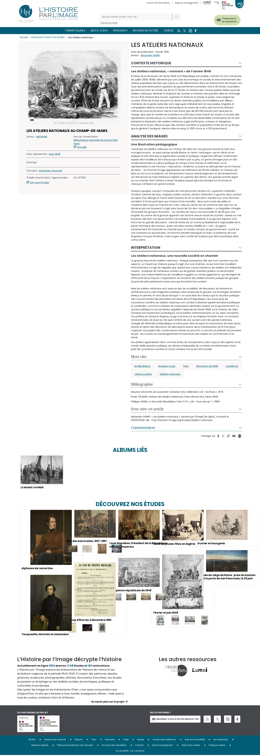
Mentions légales (39, 746)
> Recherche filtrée (109, 22)
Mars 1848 (54, 154)
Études (32, 740)
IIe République (142, 366)
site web (82, 147)
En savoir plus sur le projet (108, 702)
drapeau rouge (166, 366)
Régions (79, 740)
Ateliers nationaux (170, 374)
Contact (139, 746)
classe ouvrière (143, 374)
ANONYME (41, 136)
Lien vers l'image (39, 182)
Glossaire (110, 740)
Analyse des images (149, 136)
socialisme (232, 366)
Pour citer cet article (147, 409)
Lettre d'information (158, 3)
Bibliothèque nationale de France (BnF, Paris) (96, 141)
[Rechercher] (136, 17)
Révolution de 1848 (207, 366)
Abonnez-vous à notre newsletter (175, 719)
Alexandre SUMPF (150, 55)
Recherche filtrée (145, 30)
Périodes (119, 30)
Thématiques (74, 30)
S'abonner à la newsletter (227, 19)
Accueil (24, 37)
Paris (186, 366)
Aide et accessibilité (195, 740)
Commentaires (143, 427)
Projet (126, 740)
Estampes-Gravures (50, 170)
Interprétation (145, 247)
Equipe (140, 740)
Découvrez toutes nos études (49, 37)
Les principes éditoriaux (164, 740)
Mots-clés (98, 30)
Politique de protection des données (75, 746)
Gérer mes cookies (191, 746)
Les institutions (220, 740)
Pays (94, 740)
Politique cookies (217, 746)
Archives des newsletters (114, 746)
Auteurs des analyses (55, 740)
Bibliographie (142, 384)
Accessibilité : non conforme (130, 751)
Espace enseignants (186, 3)
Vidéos (168, 30)
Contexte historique (151, 63)
